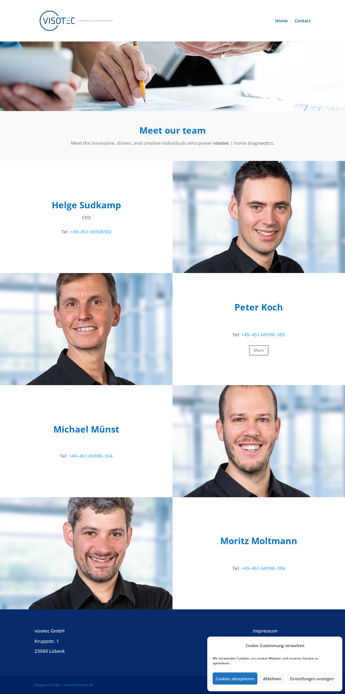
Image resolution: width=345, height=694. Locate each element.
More (259, 350)
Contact (302, 21)
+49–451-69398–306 (263, 568)
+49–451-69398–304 (91, 456)
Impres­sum (265, 631)
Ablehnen (272, 678)
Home (281, 21)
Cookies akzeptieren (235, 678)
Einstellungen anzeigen (312, 678)
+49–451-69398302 (90, 232)
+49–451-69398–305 (263, 335)
